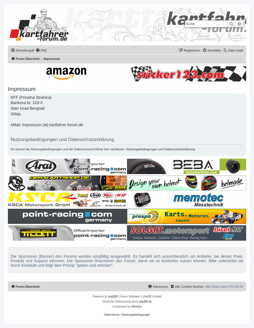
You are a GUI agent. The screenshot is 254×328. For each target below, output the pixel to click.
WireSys (136, 306)
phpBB (112, 296)
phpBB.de (145, 301)
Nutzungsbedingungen (142, 149)
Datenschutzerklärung (180, 149)
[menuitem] (41, 50)
